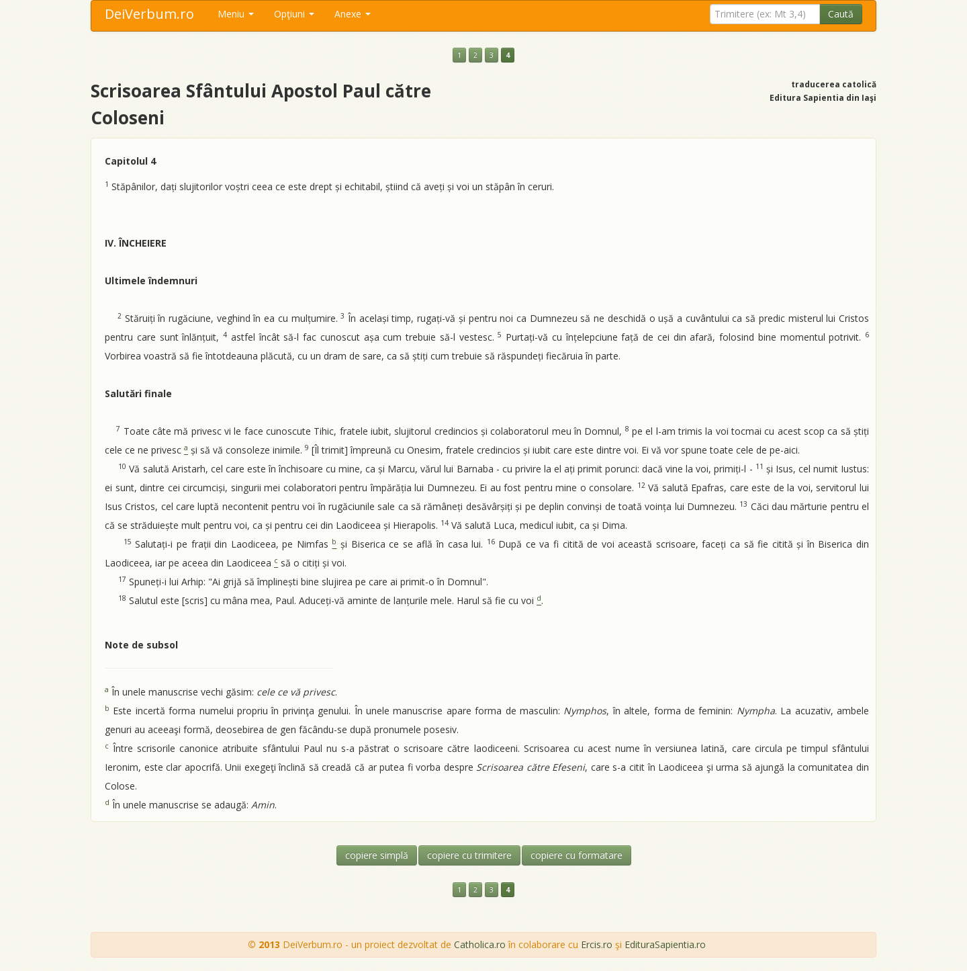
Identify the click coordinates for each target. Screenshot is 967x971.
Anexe (352, 13)
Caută (841, 13)
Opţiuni (294, 13)
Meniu (236, 13)
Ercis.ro (596, 944)
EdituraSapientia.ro (665, 944)
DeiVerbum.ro (149, 14)
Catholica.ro (480, 944)
